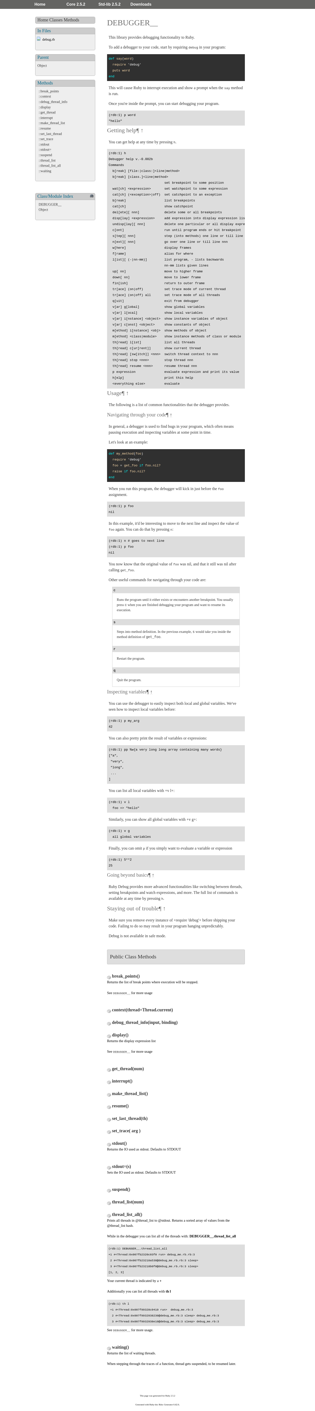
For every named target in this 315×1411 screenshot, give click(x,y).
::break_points (49, 91)
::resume (45, 128)
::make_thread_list (52, 123)
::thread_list (47, 160)
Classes (56, 19)
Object (42, 65)
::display (45, 107)
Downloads (140, 4)
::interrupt (46, 118)
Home (39, 4)
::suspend (45, 155)
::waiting (45, 171)
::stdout (44, 144)
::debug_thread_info (53, 102)
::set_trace (46, 139)
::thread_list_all (50, 165)
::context (45, 96)
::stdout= (45, 149)
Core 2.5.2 (75, 4)
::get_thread (47, 112)
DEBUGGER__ (50, 204)
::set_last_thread (50, 134)
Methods (71, 19)
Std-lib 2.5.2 (109, 4)
